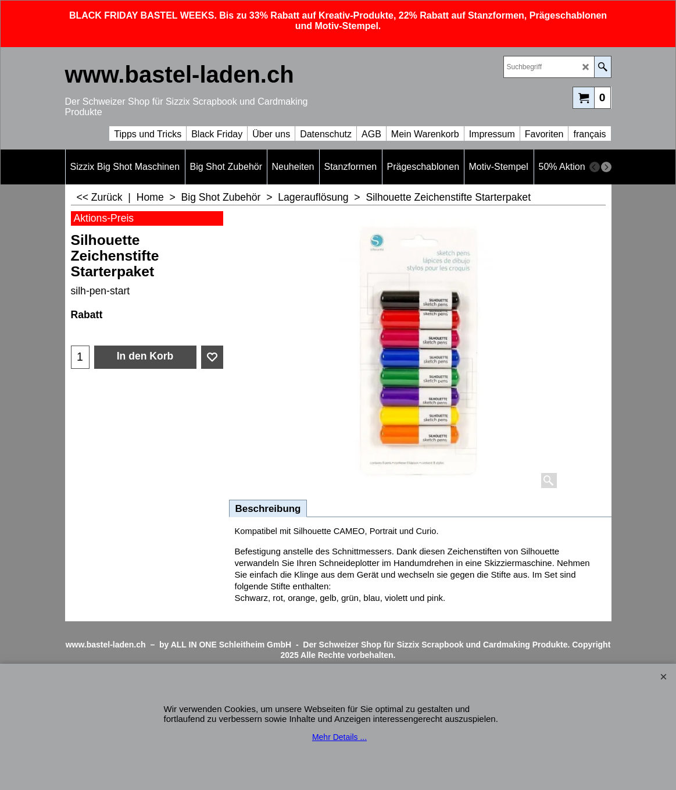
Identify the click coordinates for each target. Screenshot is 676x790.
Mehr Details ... (339, 737)
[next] (606, 167)
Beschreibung (268, 508)
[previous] (594, 167)
